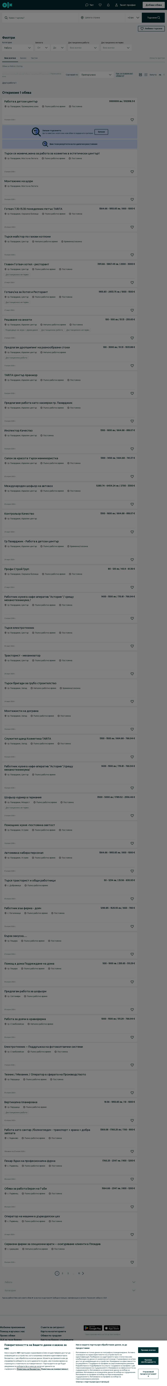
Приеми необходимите (148, 1361)
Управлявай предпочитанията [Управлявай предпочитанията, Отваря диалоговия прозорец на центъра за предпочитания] (148, 1374)
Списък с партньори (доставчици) (92, 1382)
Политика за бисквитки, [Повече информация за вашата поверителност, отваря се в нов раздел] (29, 1369)
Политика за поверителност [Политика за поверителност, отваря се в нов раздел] (54, 1369)
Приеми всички (148, 1350)
